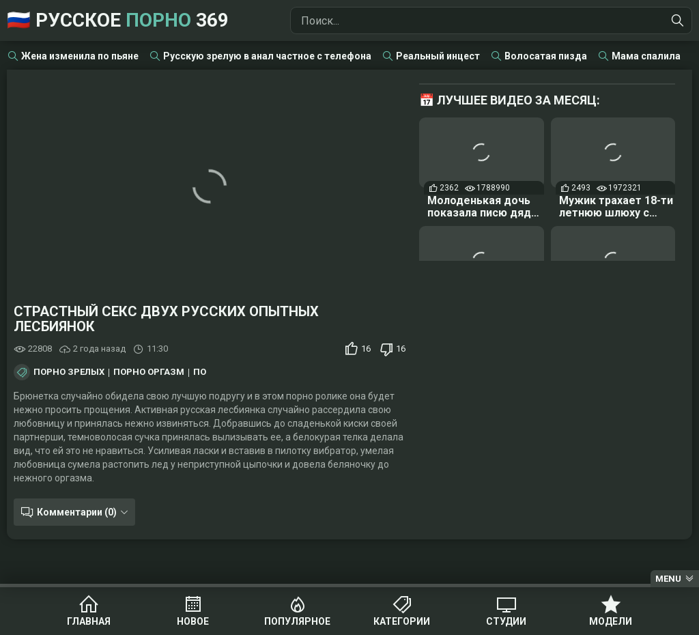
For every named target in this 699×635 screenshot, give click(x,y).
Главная (89, 621)
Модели (610, 621)
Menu (668, 579)
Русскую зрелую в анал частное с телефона (267, 56)
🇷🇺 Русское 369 (118, 20)
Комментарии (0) (77, 512)
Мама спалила (646, 56)
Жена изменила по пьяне (80, 56)
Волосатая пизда (545, 56)
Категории (401, 621)
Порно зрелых (68, 372)
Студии (506, 621)
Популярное (297, 621)
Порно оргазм (148, 372)
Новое (193, 621)
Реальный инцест (438, 56)
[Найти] (677, 20)
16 (366, 348)
